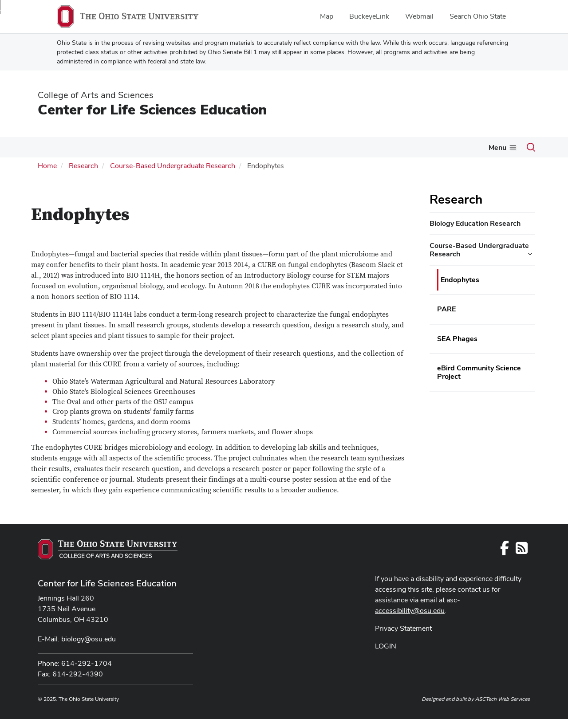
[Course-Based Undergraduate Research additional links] (530, 253)
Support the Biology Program (452, 147)
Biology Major (87, 147)
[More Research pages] (391, 149)
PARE (446, 308)
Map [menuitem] (326, 16)
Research (373, 147)
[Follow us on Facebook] (504, 549)
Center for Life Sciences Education (152, 109)
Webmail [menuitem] (419, 16)
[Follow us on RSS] (522, 549)
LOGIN (385, 645)
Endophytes (460, 278)
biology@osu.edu (88, 638)
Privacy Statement (403, 627)
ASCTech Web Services (502, 698)
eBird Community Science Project (479, 371)
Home (47, 164)
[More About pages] (51, 149)
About (38, 147)
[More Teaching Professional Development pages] (344, 149)
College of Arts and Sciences (96, 95)
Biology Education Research (475, 222)
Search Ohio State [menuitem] (478, 16)
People (207, 147)
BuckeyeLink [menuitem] (369, 16)
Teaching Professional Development (285, 147)
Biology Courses (153, 147)
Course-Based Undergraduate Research (172, 164)
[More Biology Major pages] (112, 149)
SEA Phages (457, 337)
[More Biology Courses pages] (182, 149)
